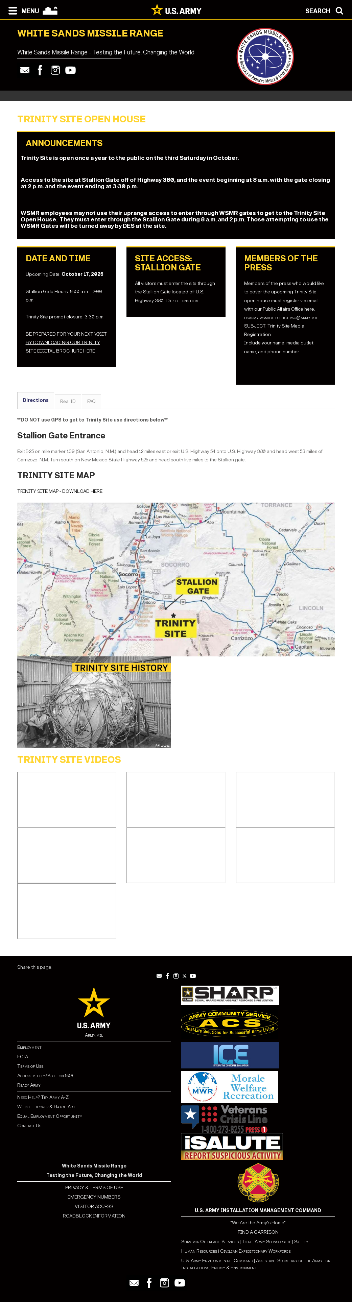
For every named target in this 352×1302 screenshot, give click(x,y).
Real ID (68, 401)
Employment (29, 1047)
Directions (36, 400)
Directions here (182, 301)
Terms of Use (30, 1066)
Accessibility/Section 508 (45, 1076)
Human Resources (199, 1251)
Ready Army (29, 1085)
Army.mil (94, 1035)
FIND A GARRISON (258, 1232)
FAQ (91, 401)
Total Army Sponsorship (266, 1242)
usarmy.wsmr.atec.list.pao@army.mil (281, 317)
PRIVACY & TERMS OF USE (94, 1187)
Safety (301, 1242)
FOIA (22, 1057)
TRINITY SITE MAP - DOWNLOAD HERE (59, 491)
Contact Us (29, 1126)
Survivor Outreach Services (210, 1242)
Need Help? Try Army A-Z (43, 1097)
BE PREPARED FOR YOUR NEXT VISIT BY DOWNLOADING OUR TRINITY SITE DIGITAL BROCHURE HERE (66, 342)
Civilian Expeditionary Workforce (255, 1251)
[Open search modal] (326, 10)
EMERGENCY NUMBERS (94, 1197)
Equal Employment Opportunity (49, 1116)
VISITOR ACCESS (94, 1206)
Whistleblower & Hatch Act (46, 1107)
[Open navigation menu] (22, 10)
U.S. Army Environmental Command (217, 1260)
